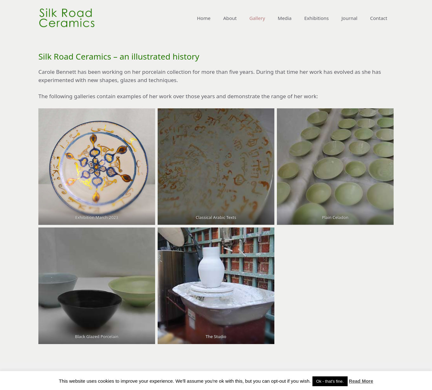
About (230, 18)
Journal (349, 18)
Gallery (257, 18)
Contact (378, 18)
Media (285, 18)
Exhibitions (316, 18)
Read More (361, 381)
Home (204, 18)
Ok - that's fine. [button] (330, 381)
